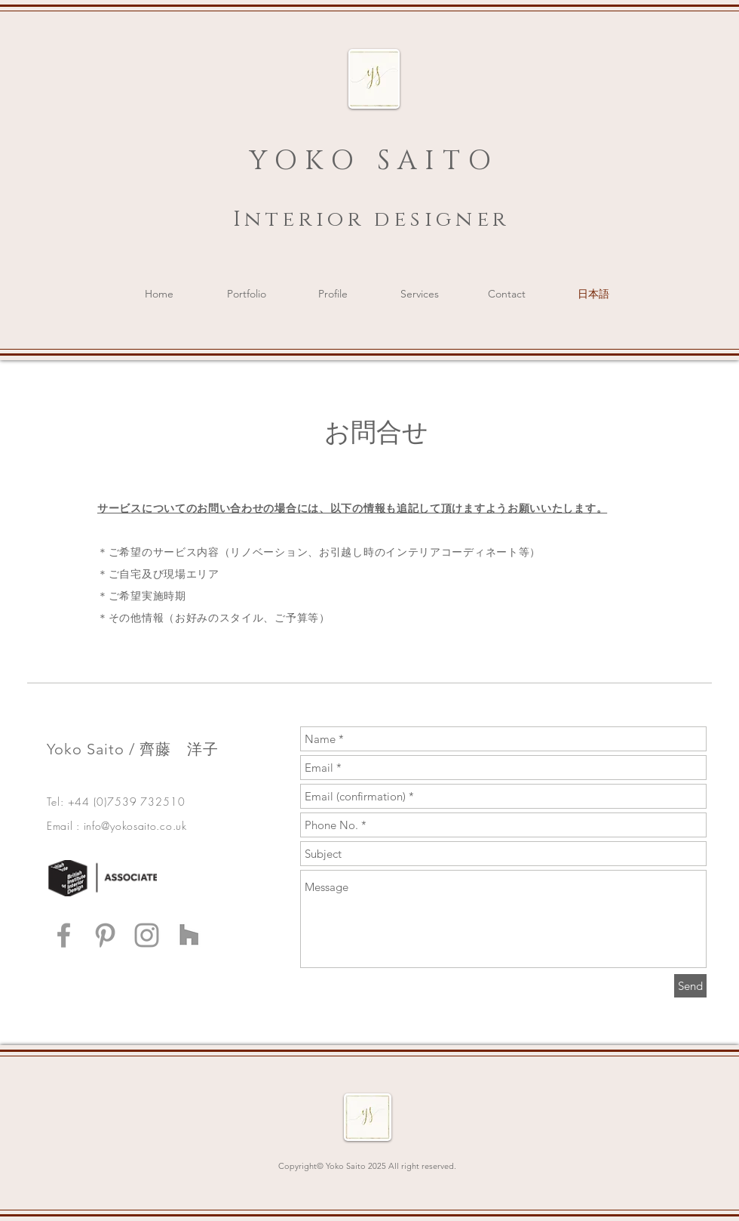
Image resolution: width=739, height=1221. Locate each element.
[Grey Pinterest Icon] (105, 935)
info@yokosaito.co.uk (135, 826)
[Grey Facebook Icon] (64, 935)
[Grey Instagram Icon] (146, 935)
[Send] (690, 985)
